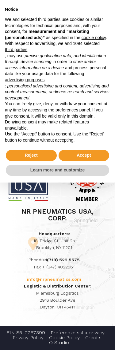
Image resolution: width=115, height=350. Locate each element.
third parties (16, 49)
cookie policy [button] (94, 37)
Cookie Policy (64, 337)
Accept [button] (84, 155)
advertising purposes (24, 79)
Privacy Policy (28, 337)
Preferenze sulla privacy (78, 332)
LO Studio (57, 342)
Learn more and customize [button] (57, 169)
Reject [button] (31, 155)
